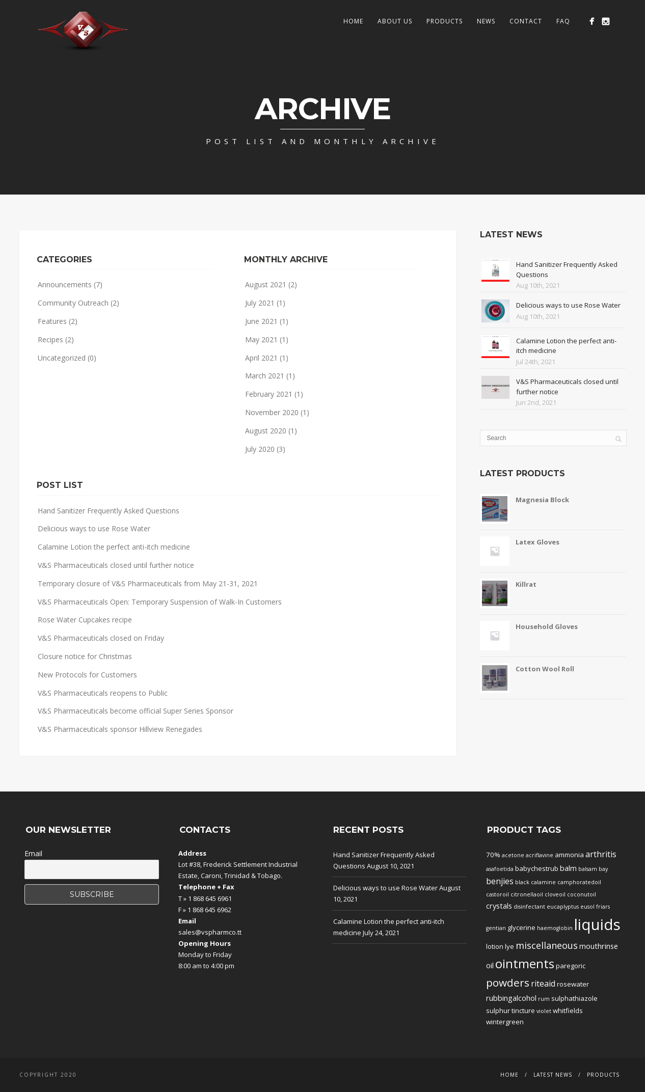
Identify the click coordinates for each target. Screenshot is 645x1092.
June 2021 (261, 321)
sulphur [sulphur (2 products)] (498, 1010)
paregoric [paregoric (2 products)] (570, 965)
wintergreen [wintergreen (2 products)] (505, 1021)
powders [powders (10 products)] (507, 982)
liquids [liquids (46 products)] (597, 924)
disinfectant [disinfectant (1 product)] (529, 906)
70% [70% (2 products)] (493, 854)
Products (444, 21)
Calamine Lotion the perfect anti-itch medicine (114, 547)
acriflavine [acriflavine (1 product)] (539, 855)
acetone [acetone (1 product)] (513, 855)
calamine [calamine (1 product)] (543, 882)
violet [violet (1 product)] (543, 1011)
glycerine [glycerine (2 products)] (521, 927)
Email (33, 853)
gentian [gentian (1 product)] (496, 928)
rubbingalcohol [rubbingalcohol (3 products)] (511, 998)
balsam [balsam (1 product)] (587, 868)
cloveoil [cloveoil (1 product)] (555, 894)
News (486, 21)
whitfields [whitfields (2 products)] (568, 1010)
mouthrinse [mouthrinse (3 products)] (598, 946)
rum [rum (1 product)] (544, 998)
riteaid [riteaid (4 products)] (543, 983)
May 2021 (261, 339)
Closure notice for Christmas (85, 656)
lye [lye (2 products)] (509, 946)
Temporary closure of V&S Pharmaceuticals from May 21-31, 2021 (148, 583)
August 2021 (265, 284)
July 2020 (260, 449)
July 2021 (260, 303)
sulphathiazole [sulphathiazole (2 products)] (574, 998)
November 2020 (272, 412)
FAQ (563, 21)
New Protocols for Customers (87, 674)
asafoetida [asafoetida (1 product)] (500, 868)
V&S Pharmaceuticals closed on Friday (101, 638)
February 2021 (268, 394)
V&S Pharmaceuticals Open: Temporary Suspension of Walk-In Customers (160, 602)
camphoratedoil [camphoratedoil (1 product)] (579, 882)
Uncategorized (62, 358)
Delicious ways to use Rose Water (94, 528)
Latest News (552, 1074)
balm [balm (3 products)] (568, 868)
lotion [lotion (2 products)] (494, 946)
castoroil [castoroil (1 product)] (497, 894)
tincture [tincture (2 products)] (523, 1010)
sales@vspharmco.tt (209, 932)
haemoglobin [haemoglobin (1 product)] (555, 928)
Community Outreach (73, 303)
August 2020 (265, 430)
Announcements (65, 284)
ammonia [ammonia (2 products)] (569, 854)
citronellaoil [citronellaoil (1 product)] (526, 894)
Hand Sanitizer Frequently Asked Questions (108, 510)
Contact (525, 21)
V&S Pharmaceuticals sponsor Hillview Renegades (120, 729)
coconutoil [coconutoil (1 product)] (581, 894)
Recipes (50, 339)
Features (52, 321)
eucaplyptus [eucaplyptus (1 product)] (563, 906)
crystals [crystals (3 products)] (499, 905)
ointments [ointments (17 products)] (524, 964)
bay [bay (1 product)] (603, 868)
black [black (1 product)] (522, 882)
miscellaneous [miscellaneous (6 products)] (547, 945)
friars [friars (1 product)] (603, 906)
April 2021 (261, 358)
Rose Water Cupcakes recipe (85, 619)
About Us (395, 21)
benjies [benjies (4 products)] (500, 881)
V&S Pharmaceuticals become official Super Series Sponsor (135, 711)
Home (353, 21)
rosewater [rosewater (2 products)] (573, 984)
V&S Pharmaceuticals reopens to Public (103, 693)
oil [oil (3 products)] (490, 965)
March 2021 (264, 375)
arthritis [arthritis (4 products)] (600, 854)
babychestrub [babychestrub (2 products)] (536, 868)
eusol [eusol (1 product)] (587, 906)
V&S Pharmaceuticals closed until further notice (116, 565)
